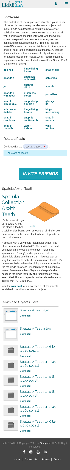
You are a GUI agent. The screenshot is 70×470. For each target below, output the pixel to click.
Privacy (45, 459)
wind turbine (49, 127)
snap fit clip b (28, 86)
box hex (8, 69)
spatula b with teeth (9, 94)
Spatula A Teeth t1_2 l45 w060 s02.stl (38, 363)
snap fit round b (8, 127)
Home (17, 459)
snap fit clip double (10, 102)
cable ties (51, 78)
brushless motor (30, 94)
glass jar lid (50, 102)
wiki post (16, 286)
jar (5, 86)
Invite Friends (40, 173)
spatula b (50, 86)
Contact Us (31, 459)
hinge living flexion (31, 110)
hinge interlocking (52, 110)
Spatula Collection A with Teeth (13, 205)
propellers (51, 94)
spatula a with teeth (29, 78)
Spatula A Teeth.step (35, 328)
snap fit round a (49, 119)
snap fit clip (52, 69)
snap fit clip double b (31, 102)
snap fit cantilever (9, 119)
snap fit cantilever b (31, 119)
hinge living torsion (31, 70)
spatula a (9, 78)
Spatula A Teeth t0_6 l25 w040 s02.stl (38, 423)
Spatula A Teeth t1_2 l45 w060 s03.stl (38, 408)
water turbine (28, 127)
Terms (57, 459)
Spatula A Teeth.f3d (34, 310)
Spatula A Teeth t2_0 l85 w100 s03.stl (38, 393)
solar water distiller (10, 110)
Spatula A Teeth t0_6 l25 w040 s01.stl (38, 348)
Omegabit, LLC (48, 443)
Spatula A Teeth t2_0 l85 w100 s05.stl (38, 378)
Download (25, 316)
